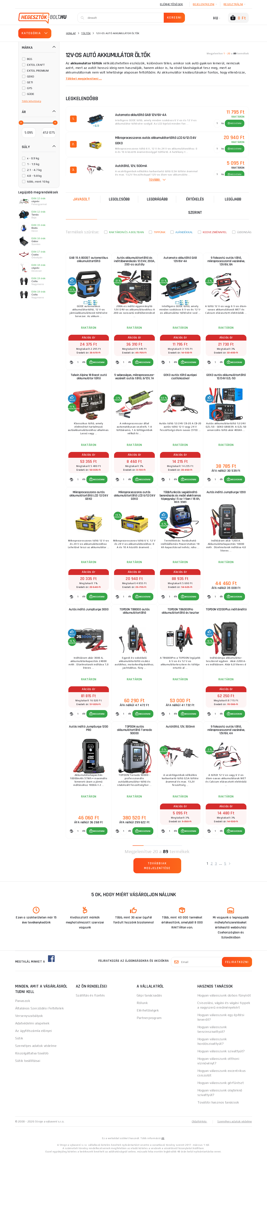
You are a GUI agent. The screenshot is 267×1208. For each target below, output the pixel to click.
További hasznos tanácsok (218, 1154)
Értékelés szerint (195, 206)
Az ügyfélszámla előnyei (33, 1082)
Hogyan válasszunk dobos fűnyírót (224, 1047)
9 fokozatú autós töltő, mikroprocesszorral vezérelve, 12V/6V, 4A (226, 774)
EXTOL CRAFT (36, 64)
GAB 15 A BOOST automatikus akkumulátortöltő (88, 262)
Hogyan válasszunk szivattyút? (221, 1103)
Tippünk (159, 232)
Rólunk (142, 1054)
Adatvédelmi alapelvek (32, 1075)
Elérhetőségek (171, 4)
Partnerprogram (149, 1069)
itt (162, 1189)
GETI (30, 82)
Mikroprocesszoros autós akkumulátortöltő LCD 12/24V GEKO (88, 519)
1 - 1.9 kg (33, 164)
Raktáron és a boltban (126, 232)
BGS (29, 59)
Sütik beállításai (27, 1112)
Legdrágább (157, 199)
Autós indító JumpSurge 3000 (88, 645)
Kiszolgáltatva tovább (32, 1105)
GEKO (30, 76)
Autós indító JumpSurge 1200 (226, 517)
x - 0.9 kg (33, 158)
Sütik (19, 1090)
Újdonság (244, 232)
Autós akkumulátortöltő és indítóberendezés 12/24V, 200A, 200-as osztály (134, 264)
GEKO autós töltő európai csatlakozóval (180, 390)
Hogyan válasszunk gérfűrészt (220, 1134)
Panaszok (22, 1052)
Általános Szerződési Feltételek (39, 1060)
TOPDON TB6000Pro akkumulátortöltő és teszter (180, 645)
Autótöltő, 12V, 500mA (180, 770)
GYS (29, 88)
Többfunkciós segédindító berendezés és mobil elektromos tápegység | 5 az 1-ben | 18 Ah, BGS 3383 (180, 521)
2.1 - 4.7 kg (34, 170)
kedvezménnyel (215, 232)
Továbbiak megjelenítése (157, 918)
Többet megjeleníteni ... (85, 78)
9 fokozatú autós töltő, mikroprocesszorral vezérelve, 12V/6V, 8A (226, 264)
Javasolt (81, 199)
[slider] (21, 122)
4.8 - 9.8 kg (34, 175)
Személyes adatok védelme (36, 1097)
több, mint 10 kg (38, 181)
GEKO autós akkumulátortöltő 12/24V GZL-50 (225, 391)
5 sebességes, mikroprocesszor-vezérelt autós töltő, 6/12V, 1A (134, 391)
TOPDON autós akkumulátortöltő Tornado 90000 (134, 774)
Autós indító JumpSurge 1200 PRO (88, 772)
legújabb (233, 199)
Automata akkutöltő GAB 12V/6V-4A (180, 262)
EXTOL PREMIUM (38, 70)
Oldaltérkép (197, 1173)
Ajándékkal (184, 232)
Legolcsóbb (119, 199)
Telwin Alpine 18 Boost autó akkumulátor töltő (88, 390)
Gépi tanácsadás (149, 1047)
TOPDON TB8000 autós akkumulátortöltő (134, 645)
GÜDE (30, 94)
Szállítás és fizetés (90, 1047)
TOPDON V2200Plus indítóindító (226, 645)
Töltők (86, 33)
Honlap (71, 33)
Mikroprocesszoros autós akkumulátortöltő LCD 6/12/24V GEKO (134, 519)
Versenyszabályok (29, 1067)
